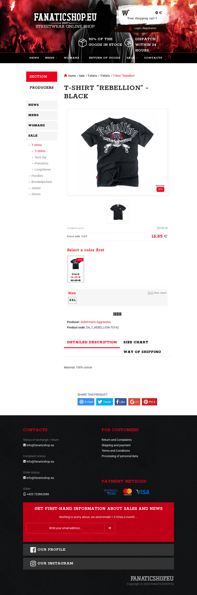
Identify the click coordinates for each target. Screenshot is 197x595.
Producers (41, 87)
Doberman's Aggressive (96, 322)
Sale (81, 75)
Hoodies (37, 175)
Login (138, 28)
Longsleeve (43, 169)
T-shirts (92, 75)
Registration (149, 28)
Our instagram (51, 563)
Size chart (160, 292)
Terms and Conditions (116, 450)
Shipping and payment (116, 445)
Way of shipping (142, 352)
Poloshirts (41, 163)
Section (38, 76)
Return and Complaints (117, 439)
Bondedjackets (41, 181)
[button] (51, 58)
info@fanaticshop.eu (40, 445)
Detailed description (92, 342)
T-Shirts (105, 75)
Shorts (35, 194)
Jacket (35, 188)
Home (72, 75)
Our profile (47, 550)
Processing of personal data (120, 456)
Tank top (41, 157)
